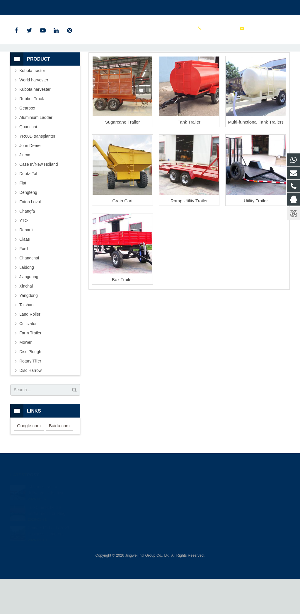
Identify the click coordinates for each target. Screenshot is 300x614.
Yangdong (28, 330)
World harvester (33, 115)
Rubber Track (31, 133)
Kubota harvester (35, 124)
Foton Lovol (30, 237)
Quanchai (28, 162)
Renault (26, 265)
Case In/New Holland (38, 199)
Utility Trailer (256, 235)
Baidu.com (59, 460)
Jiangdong (28, 311)
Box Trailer (122, 314)
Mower (25, 377)
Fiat (22, 218)
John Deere (29, 180)
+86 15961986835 (31, 6)
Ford (23, 283)
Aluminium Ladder (35, 152)
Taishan (26, 340)
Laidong (26, 302)
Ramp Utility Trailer (189, 235)
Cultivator (28, 358)
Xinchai (26, 321)
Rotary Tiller (30, 396)
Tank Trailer (189, 157)
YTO (23, 255)
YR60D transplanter (37, 171)
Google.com (29, 460)
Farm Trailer (150, 59)
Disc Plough (30, 386)
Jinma (24, 190)
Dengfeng (28, 227)
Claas (24, 274)
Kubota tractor (32, 105)
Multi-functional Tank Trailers (256, 157)
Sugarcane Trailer (122, 157)
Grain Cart (122, 235)
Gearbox (27, 143)
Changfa (27, 246)
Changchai (29, 293)
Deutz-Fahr (29, 208)
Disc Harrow (30, 405)
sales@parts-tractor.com (79, 6)
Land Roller (29, 349)
